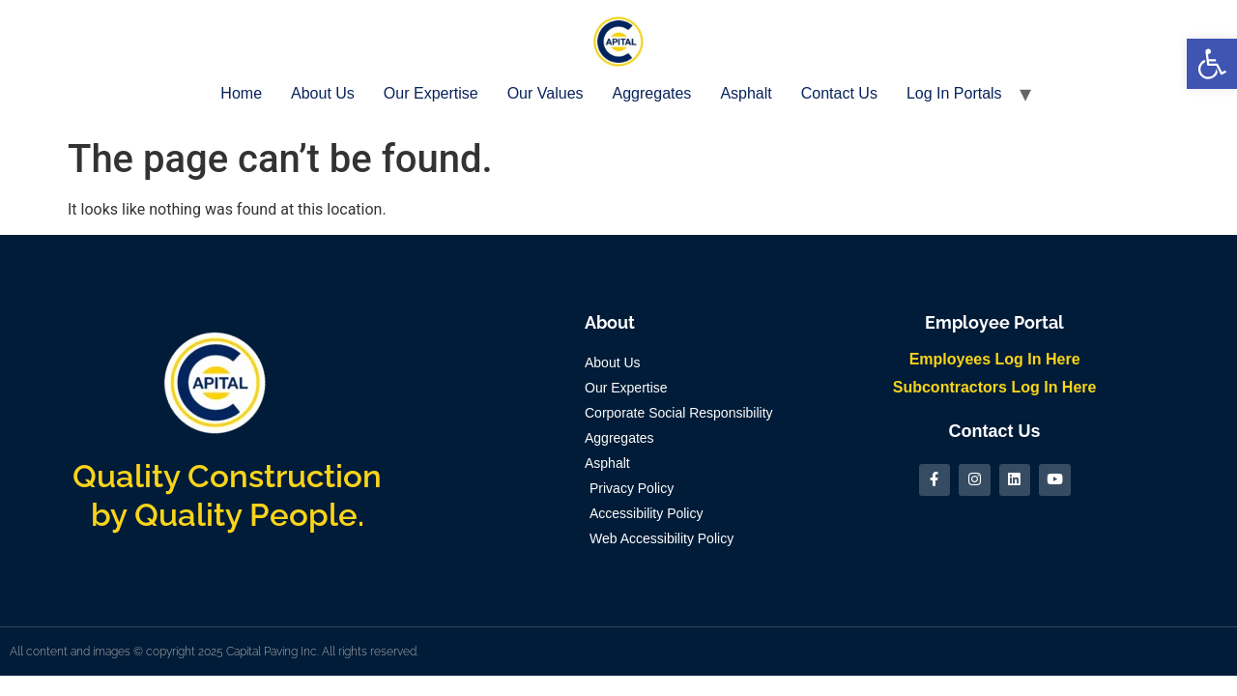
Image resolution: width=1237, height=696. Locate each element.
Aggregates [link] (652, 93)
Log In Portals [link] (954, 93)
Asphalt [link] (745, 93)
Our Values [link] (545, 93)
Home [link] (241, 93)
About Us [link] (323, 93)
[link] (1212, 64)
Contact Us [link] (839, 93)
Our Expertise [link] (431, 93)
